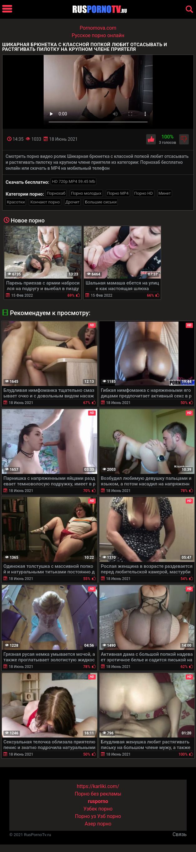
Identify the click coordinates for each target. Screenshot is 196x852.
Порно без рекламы (98, 794)
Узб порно (109, 816)
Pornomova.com (98, 28)
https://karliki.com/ (98, 786)
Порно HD (143, 193)
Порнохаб (56, 193)
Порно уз (85, 816)
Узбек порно (98, 809)
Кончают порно (45, 202)
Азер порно (98, 824)
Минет (165, 193)
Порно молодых (86, 193)
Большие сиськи (101, 202)
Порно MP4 (118, 193)
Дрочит (72, 202)
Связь (180, 834)
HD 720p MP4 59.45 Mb (73, 181)
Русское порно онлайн (98, 35)
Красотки (16, 202)
